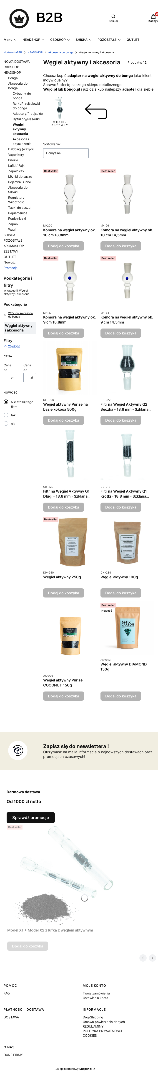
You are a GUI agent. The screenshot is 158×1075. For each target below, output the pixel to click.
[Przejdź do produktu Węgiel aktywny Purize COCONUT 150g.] (70, 636)
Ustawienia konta (95, 998)
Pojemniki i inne (19, 182)
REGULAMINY (93, 1026)
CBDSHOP (11, 67)
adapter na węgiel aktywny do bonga (100, 75)
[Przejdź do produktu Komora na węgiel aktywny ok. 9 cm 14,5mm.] (127, 281)
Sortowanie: (52, 144)
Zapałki (13, 224)
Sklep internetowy (73, 1068)
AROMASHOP (14, 246)
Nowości (10, 262)
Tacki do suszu (19, 207)
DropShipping (93, 1017)
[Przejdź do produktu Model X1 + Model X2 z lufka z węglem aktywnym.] (64, 874)
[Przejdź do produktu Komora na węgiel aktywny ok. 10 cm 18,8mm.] (70, 194)
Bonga (13, 78)
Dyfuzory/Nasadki (26, 119)
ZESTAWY (11, 251)
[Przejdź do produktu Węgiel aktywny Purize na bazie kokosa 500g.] (70, 368)
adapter (129, 89)
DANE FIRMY (13, 1055)
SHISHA (9, 235)
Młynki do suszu (20, 176)
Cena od (7, 367)
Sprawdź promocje (30, 817)
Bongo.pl (72, 89)
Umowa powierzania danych (104, 1022)
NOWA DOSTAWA (17, 61)
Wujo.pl (50, 89)
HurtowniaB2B (13, 52)
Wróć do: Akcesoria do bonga (18, 314)
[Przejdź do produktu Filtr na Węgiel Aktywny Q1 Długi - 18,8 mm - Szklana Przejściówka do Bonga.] (70, 455)
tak (13, 415)
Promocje (11, 268)
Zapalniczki (16, 171)
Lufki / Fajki (16, 165)
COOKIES (90, 1035)
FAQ (7, 993)
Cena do (27, 367)
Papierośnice (17, 213)
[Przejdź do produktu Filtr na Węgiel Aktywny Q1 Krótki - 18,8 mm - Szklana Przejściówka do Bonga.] (127, 455)
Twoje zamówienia (96, 993)
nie (13, 423)
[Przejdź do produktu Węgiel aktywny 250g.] (70, 541)
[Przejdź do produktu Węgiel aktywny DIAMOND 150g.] (127, 628)
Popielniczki (17, 218)
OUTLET (10, 257)
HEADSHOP (35, 52)
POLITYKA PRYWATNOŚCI (102, 1031)
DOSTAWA (11, 1017)
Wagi (11, 229)
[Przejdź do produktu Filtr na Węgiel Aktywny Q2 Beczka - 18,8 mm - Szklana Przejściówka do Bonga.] (127, 368)
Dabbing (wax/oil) (21, 149)
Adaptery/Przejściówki (29, 113)
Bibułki (13, 160)
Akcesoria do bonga (60, 52)
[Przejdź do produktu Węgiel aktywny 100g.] (127, 541)
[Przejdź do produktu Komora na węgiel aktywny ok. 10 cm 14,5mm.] (127, 194)
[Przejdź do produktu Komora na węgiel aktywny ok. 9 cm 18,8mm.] (70, 281)
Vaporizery (16, 155)
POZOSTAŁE (13, 240)
